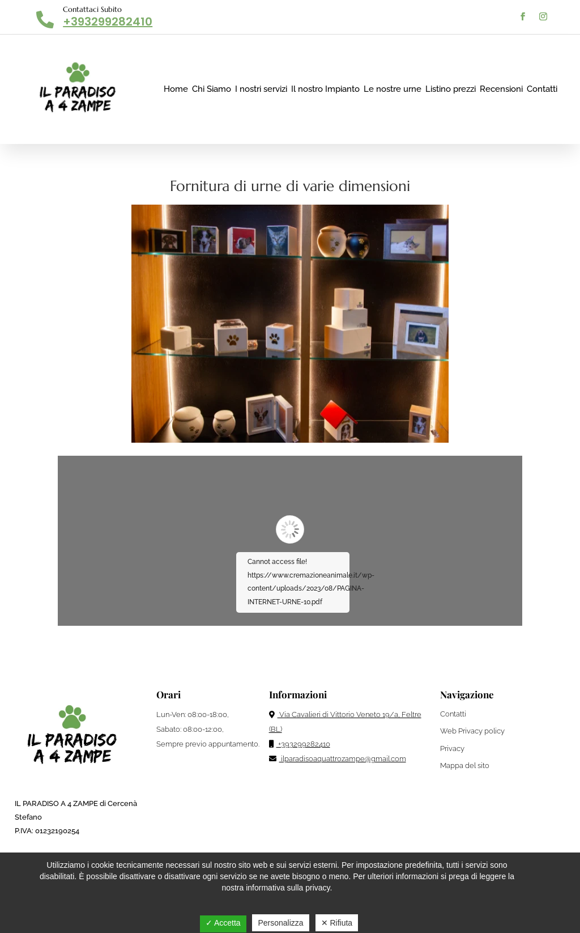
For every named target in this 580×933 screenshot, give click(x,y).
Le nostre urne (392, 89)
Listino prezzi (450, 89)
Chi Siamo (211, 89)
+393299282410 (107, 21)
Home (176, 89)
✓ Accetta (223, 922)
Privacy (452, 748)
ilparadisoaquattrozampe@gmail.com (337, 758)
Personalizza (280, 922)
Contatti (542, 89)
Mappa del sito (464, 765)
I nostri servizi (261, 89)
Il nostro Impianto (325, 89)
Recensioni (501, 89)
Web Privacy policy (472, 731)
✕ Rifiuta (337, 922)
